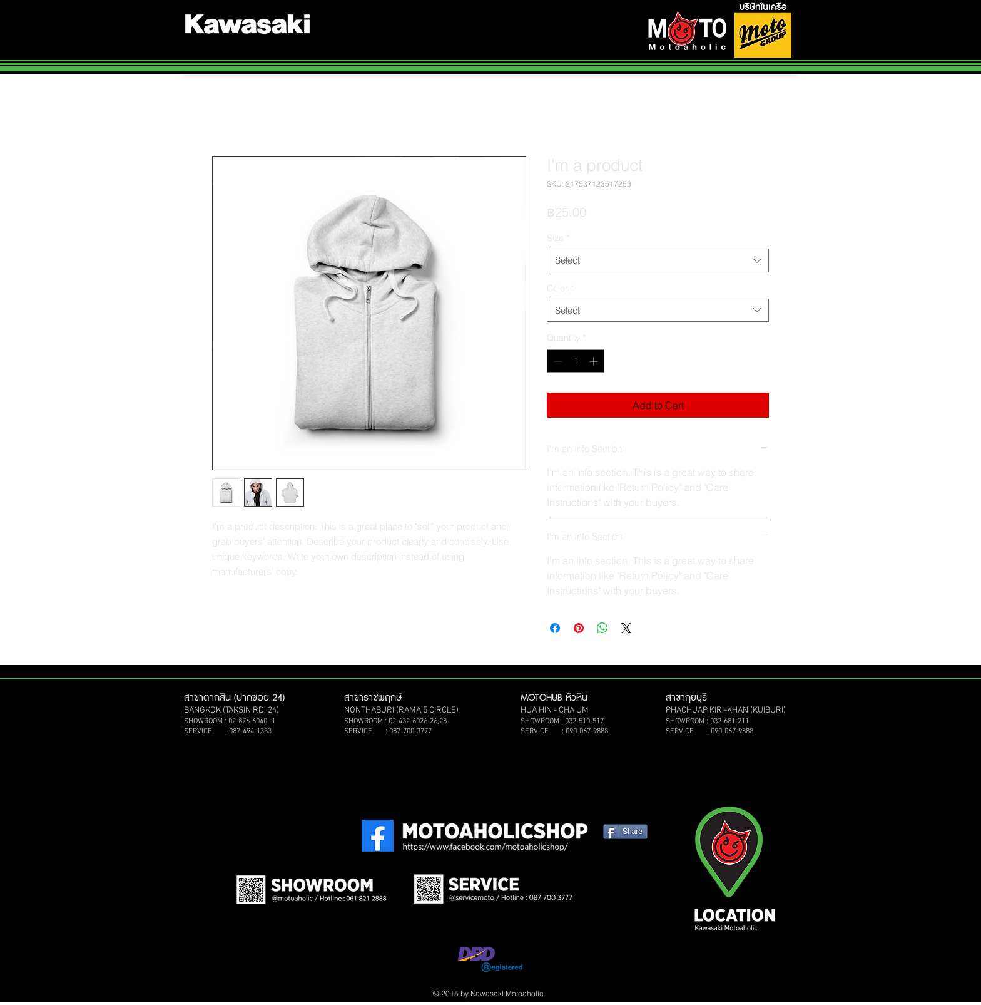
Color (560, 288)
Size (558, 238)
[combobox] (658, 260)
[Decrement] (556, 361)
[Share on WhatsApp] (602, 628)
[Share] (625, 831)
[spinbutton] (575, 361)
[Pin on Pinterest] (578, 628)
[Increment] (594, 361)
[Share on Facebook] (554, 628)
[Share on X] (626, 628)
